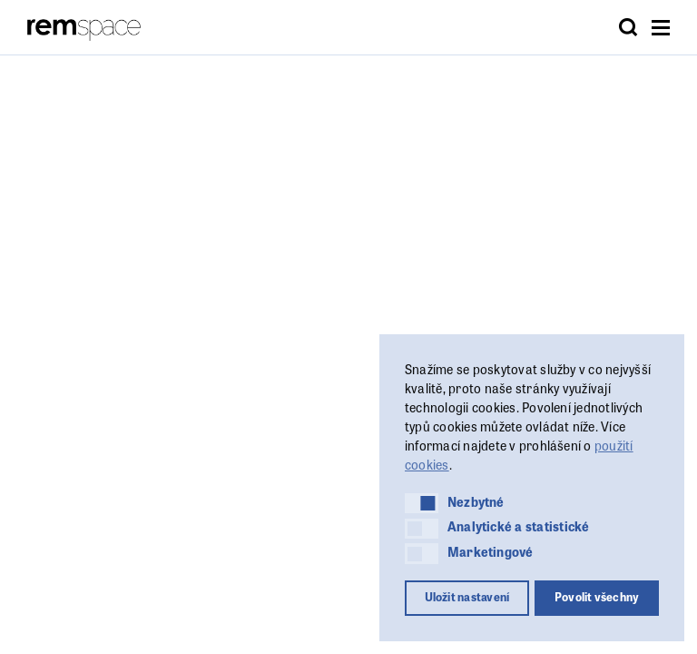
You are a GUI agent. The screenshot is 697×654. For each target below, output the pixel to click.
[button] (421, 503)
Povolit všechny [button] (597, 597)
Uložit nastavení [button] (467, 597)
